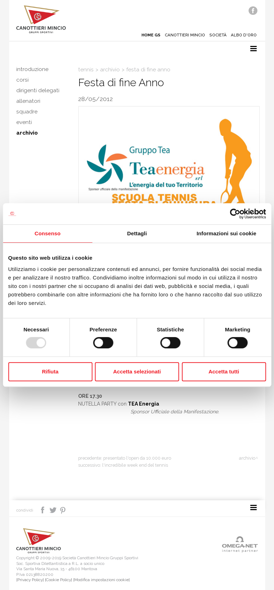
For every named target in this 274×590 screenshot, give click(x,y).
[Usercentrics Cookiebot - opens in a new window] (235, 213)
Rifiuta (50, 371)
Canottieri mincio (185, 35)
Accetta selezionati (137, 371)
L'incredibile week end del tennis (135, 465)
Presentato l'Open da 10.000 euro (137, 458)
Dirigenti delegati (37, 90)
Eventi (24, 122)
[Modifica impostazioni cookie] (101, 579)
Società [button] (218, 35)
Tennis (86, 69)
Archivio (27, 132)
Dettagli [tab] (137, 233)
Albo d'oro (244, 35)
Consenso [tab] (47, 233)
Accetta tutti (224, 371)
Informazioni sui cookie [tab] (226, 233)
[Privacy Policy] (30, 579)
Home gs (151, 35)
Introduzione (32, 69)
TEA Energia (143, 404)
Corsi (22, 79)
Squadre (26, 111)
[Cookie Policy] (58, 579)
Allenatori (28, 101)
